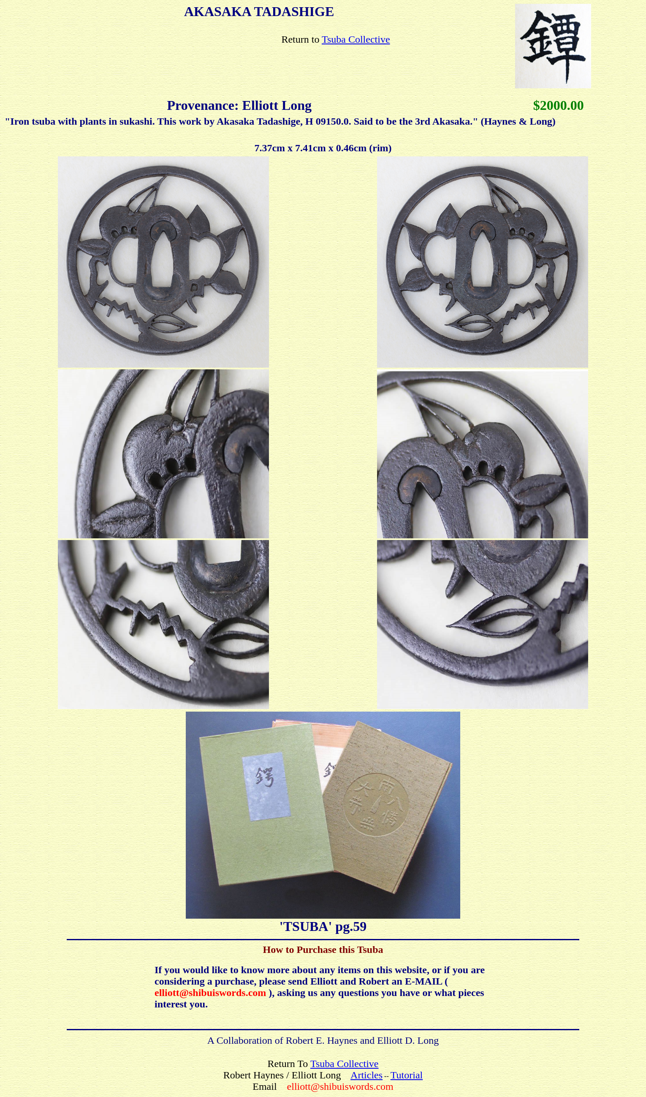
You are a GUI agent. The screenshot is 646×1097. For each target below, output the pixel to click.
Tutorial (407, 1075)
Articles (366, 1075)
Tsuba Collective (356, 39)
